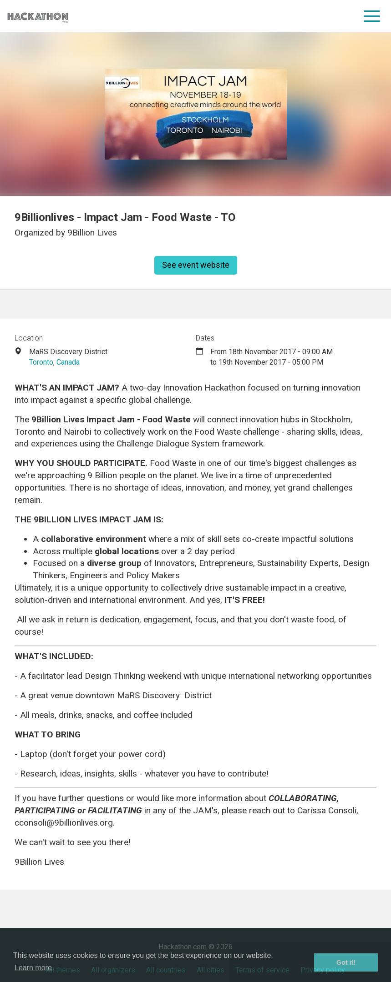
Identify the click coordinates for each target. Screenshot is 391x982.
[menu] (372, 16)
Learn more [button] (33, 968)
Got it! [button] (345, 962)
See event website (195, 265)
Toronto (41, 362)
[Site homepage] (37, 16)
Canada (68, 362)
